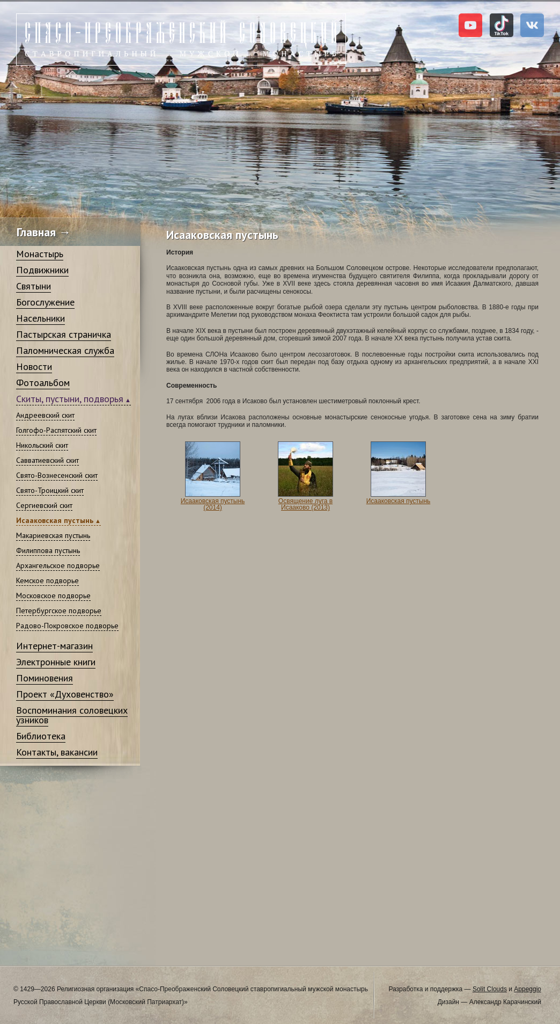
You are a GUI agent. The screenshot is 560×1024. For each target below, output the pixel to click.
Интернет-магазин (54, 646)
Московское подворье (53, 595)
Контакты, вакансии (57, 752)
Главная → (44, 231)
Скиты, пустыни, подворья (69, 399)
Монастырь (39, 254)
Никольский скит (42, 445)
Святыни (33, 286)
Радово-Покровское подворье (67, 625)
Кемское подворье (47, 580)
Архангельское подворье (58, 565)
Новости (34, 366)
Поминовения (44, 678)
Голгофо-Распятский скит (56, 430)
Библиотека (40, 736)
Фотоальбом (43, 382)
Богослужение (45, 302)
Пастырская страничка (63, 334)
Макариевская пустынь (53, 535)
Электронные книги (55, 662)
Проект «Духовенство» (65, 694)
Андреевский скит (45, 415)
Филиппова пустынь (48, 550)
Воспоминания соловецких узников (72, 715)
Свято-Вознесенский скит (57, 475)
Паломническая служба (65, 350)
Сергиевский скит (44, 505)
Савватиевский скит (47, 460)
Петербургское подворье (58, 610)
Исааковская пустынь (54, 520)
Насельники (40, 318)
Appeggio (527, 989)
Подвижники (42, 270)
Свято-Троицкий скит (50, 490)
